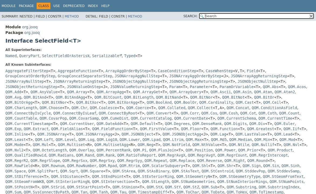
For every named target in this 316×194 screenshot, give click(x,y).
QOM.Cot (248, 113)
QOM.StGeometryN (193, 176)
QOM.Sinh (291, 166)
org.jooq (29, 27)
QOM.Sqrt (69, 171)
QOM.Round (257, 160)
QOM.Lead (283, 134)
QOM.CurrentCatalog (151, 118)
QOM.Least (15, 139)
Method (72, 16)
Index (93, 6)
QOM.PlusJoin (162, 150)
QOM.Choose (51, 108)
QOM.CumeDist (114, 118)
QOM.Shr (225, 166)
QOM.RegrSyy (129, 160)
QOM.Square (92, 171)
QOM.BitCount (107, 97)
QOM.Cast (245, 102)
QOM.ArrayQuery (185, 92)
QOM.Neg (146, 145)
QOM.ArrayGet (146, 92)
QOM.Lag (218, 134)
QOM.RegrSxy (102, 160)
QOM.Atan (263, 92)
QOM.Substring (241, 187)
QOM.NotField (176, 145)
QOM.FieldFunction (111, 129)
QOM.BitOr (264, 97)
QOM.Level (65, 139)
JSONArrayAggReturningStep (259, 76)
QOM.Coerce (137, 108)
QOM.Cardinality (216, 102)
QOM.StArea (124, 171)
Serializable (105, 56)
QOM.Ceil (272, 102)
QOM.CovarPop (53, 118)
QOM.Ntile (239, 145)
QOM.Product (280, 150)
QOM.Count (289, 113)
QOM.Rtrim (129, 166)
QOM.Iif (291, 129)
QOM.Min (262, 139)
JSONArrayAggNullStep (137, 76)
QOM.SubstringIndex (279, 187)
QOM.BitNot (233, 97)
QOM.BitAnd (35, 97)
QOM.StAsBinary (153, 171)
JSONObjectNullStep (258, 81)
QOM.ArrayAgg (110, 92)
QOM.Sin (271, 166)
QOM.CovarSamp (84, 118)
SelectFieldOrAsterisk (66, 56)
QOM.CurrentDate (191, 118)
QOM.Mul (41, 145)
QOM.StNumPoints (287, 181)
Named (11, 56)
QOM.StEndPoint (108, 176)
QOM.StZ (191, 187)
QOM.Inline (16, 134)
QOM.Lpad (152, 139)
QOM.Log (86, 139)
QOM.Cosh (229, 113)
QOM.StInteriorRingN (67, 181)
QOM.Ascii (221, 92)
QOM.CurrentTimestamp (28, 124)
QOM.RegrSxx (75, 160)
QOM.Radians (61, 155)
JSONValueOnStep (84, 87)
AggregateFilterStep (26, 71)
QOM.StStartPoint (85, 187)
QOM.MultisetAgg (111, 145)
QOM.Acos (297, 87)
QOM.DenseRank (207, 124)
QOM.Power (225, 150)
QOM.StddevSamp (284, 171)
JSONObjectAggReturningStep (198, 81)
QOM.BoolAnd (159, 102)
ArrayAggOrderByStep (127, 71)
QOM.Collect (200, 108)
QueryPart (29, 56)
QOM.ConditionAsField (274, 108)
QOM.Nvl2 (14, 150)
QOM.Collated (171, 108)
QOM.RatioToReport (136, 155)
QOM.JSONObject (137, 134)
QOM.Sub (209, 187)
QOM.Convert (159, 113)
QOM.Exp (13, 129)
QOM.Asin (242, 92)
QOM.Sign (252, 166)
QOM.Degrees (177, 124)
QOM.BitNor (201, 97)
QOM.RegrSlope (45, 160)
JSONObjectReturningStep (31, 87)
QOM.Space (15, 171)
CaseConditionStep (177, 71)
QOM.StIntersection (112, 181)
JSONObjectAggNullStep (136, 81)
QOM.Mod (287, 139)
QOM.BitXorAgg (123, 102)
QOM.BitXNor (54, 102)
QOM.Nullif (263, 145)
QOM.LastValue (250, 134)
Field (252, 71)
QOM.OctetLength (50, 150)
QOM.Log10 (107, 139)
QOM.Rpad (108, 166)
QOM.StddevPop (250, 171)
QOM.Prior (248, 150)
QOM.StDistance (67, 176)
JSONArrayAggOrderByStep (195, 76)
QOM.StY (173, 187)
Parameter (200, 87)
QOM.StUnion (125, 187)
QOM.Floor (191, 129)
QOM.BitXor (87, 102)
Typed (130, 56)
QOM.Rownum (53, 166)
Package (26, 6)
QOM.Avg (13, 97)
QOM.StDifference (23, 176)
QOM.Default (143, 124)
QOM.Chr (79, 108)
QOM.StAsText (185, 171)
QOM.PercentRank (114, 150)
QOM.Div (257, 124)
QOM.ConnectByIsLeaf (74, 113)
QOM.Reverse (209, 160)
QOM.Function (224, 129)
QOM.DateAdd (108, 124)
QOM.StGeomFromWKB (24, 181)
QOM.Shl (200, 166)
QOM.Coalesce (103, 108)
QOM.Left (44, 139)
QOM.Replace (182, 160)
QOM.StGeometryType (240, 176)
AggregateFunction (77, 71)
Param (174, 87)
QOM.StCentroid (217, 171)
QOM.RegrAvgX (171, 155)
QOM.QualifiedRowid (25, 155)
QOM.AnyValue (44, 92)
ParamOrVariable (237, 87)
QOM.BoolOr (185, 102)
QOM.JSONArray (52, 134)
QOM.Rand (85, 155)
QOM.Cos (209, 113)
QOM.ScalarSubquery (162, 166)
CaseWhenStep (219, 71)
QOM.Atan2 (285, 92)
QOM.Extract (36, 129)
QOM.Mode (14, 145)
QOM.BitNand (168, 97)
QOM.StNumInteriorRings (242, 181)
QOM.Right (234, 160)
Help (105, 6)
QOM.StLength (155, 181)
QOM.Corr (190, 113)
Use (56, 6)
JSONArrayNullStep (24, 81)
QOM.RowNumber (82, 166)
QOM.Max (194, 139)
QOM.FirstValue (156, 129)
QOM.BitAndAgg (70, 97)
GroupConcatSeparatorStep (85, 76)
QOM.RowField (19, 166)
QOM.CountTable (21, 118)
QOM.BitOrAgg (19, 102)
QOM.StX (155, 187)
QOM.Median (240, 139)
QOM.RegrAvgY (201, 155)
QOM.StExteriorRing (153, 176)
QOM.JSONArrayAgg (94, 134)
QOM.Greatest (260, 129)
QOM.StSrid (53, 187)
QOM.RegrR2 (16, 160)
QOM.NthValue (206, 145)
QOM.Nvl (292, 145)
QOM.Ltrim (173, 139)
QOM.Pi (140, 150)
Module (9, 6)
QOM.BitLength (139, 97)
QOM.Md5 (219, 139)
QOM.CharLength (21, 108)
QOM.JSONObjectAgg (182, 134)
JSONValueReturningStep (135, 87)
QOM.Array (77, 92)
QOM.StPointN (19, 187)
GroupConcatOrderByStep (30, 76)
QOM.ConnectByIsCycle (28, 113)
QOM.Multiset (71, 145)
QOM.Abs (271, 87)
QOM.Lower (130, 139)
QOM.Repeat (156, 160)
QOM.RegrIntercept (268, 155)
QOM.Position (199, 150)
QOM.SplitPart (43, 171)
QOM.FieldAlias (67, 129)
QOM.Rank (106, 155)
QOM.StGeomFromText (283, 176)
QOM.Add (13, 92)
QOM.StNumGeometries (193, 181)
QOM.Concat (238, 108)
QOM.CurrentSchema (236, 118)
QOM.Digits (235, 124)
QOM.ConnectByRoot (118, 113)
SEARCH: (190, 16)
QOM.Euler (285, 124)
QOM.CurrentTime (275, 118)
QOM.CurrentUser (77, 124)
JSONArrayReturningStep (78, 81)
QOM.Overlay (81, 150)
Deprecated (74, 6)
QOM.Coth (268, 113)
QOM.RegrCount (232, 155)
